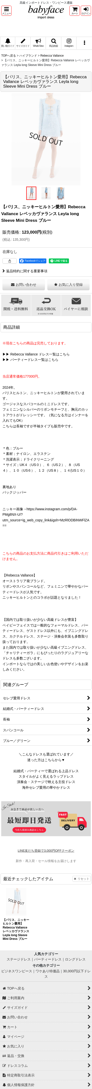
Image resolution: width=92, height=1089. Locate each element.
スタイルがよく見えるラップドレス (46, 776)
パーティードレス (48, 959)
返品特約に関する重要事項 (24, 271)
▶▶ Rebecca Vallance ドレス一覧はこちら (36, 354)
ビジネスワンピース (16, 971)
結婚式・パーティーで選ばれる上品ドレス (46, 771)
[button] (6, 11)
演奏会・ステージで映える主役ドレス (46, 782)
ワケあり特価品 (48, 971)
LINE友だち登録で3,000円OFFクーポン (46, 850)
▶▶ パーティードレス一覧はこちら (30, 360)
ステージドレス (19, 959)
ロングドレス (75, 959)
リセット (81, 879)
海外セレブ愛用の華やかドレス (46, 787)
